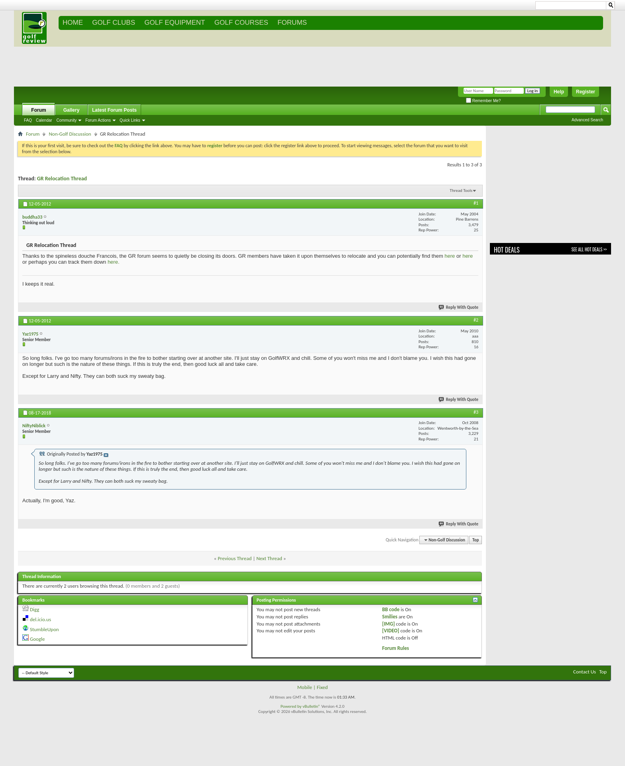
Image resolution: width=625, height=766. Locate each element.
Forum (38, 110)
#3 (476, 412)
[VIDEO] (390, 631)
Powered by (292, 706)
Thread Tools (461, 190)
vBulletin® (311, 706)
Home (73, 22)
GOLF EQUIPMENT (174, 22)
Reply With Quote (458, 307)
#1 (476, 203)
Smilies (389, 617)
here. (114, 262)
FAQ (28, 120)
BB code (390, 609)
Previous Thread (235, 558)
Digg (34, 609)
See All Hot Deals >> (589, 249)
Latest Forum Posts (114, 110)
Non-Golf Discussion (70, 134)
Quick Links (130, 120)
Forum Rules (395, 648)
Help (559, 92)
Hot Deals (507, 250)
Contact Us (584, 672)
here (449, 256)
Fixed (322, 687)
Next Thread (269, 558)
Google (37, 639)
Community (67, 120)
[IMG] (388, 624)
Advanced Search (587, 120)
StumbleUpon (44, 629)
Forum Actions (98, 120)
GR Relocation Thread (62, 178)
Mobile (304, 687)
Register (585, 92)
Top (475, 540)
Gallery (71, 110)
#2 (476, 320)
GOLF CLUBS (113, 22)
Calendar (44, 120)
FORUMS (292, 22)
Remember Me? (483, 101)
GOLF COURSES (241, 22)
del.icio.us (40, 619)
